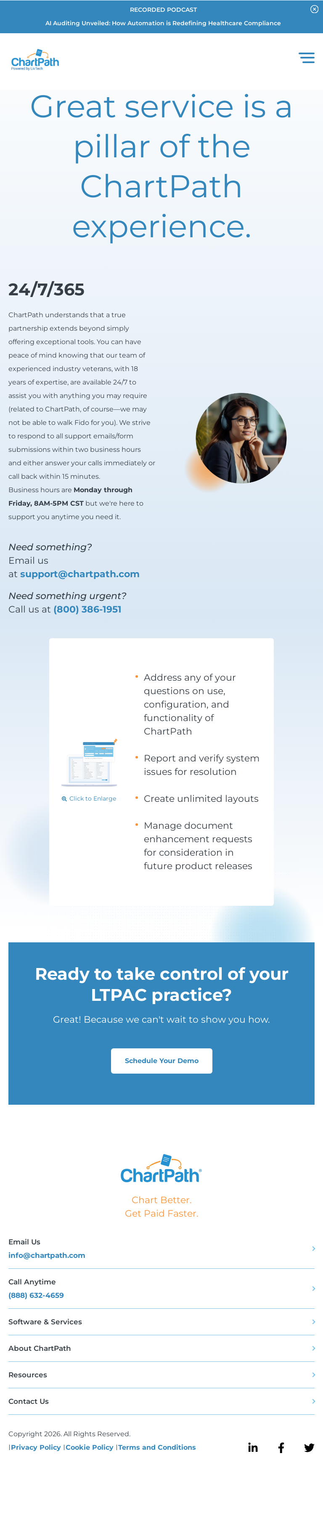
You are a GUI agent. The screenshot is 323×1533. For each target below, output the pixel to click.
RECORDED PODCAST (163, 9)
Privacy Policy (37, 1447)
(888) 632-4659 (36, 1295)
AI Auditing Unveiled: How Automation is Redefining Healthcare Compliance (163, 23)
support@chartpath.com (80, 574)
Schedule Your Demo (162, 1061)
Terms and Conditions (157, 1447)
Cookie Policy (91, 1447)
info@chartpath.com (46, 1255)
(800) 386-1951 (87, 609)
